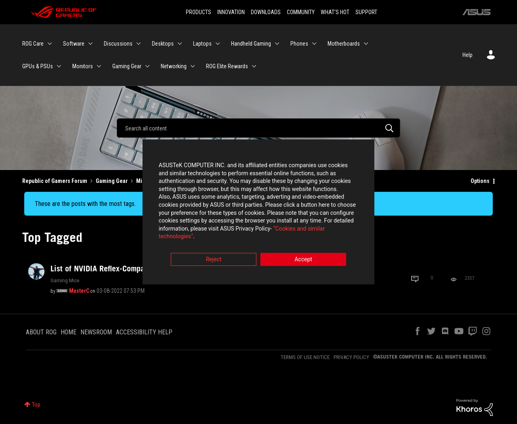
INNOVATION (231, 12)
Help (467, 55)
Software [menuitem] (73, 43)
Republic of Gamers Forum (54, 181)
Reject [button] (214, 257)
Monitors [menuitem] (82, 66)
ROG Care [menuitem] (33, 43)
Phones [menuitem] (299, 43)
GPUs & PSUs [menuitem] (37, 66)
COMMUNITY (301, 12)
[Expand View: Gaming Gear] (147, 66)
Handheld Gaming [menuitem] (251, 43)
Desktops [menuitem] (163, 43)
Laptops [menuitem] (202, 43)
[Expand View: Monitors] (99, 66)
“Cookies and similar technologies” (205, 234)
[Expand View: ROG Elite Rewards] (254, 66)
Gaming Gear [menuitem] (126, 66)
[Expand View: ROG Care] (50, 43)
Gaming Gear (112, 181)
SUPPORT (366, 12)
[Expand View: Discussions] (139, 43)
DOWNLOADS (266, 12)
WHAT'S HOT (335, 12)
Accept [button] (303, 257)
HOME (68, 332)
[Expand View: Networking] (193, 66)
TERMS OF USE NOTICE (305, 357)
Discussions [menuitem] (118, 43)
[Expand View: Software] (90, 43)
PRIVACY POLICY (351, 357)
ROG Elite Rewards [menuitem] (227, 66)
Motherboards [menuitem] (344, 43)
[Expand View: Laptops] (218, 43)
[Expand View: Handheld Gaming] (277, 43)
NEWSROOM (96, 332)
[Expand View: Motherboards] (366, 43)
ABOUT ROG (41, 332)
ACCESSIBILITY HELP (144, 332)
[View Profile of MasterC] (79, 291)
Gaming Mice (65, 280)
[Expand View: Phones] (314, 43)
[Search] (258, 128)
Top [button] (36, 404)
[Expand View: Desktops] (180, 43)
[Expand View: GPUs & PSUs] (59, 66)
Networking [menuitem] (174, 66)
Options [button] (480, 181)
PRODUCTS (198, 12)
